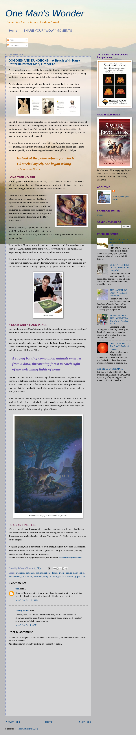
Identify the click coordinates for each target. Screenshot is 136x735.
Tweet (100, 215)
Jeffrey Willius (22, 610)
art (17, 573)
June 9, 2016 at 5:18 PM (26, 625)
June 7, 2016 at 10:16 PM (26, 600)
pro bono (81, 576)
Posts (10, 40)
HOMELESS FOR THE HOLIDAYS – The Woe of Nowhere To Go (119, 319)
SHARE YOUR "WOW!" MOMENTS (47, 30)
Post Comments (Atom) (28, 729)
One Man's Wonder (44, 13)
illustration (27, 576)
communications (43, 573)
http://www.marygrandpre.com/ (70, 557)
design (54, 573)
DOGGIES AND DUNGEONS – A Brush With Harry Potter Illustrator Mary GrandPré (44, 62)
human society (15, 576)
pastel (61, 576)
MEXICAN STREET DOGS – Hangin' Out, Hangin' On (120, 268)
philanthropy (70, 576)
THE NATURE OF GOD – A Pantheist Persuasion (118, 293)
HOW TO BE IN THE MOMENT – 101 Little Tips (120, 242)
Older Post (84, 721)
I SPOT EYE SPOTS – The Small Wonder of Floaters (120, 346)
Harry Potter (78, 573)
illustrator (37, 576)
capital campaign (27, 573)
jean (17, 588)
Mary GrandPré (50, 576)
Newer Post (12, 721)
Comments (13, 45)
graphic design (65, 573)
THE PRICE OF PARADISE (110, 369)
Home (13, 30)
